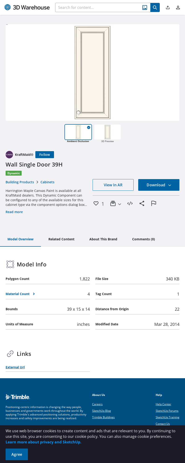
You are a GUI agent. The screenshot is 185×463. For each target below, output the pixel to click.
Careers (97, 404)
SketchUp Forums (167, 411)
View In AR (113, 184)
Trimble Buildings (103, 417)
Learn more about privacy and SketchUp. (43, 442)
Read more (14, 212)
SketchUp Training (167, 417)
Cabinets (47, 182)
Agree (16, 454)
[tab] (20, 239)
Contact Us (163, 424)
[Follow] (44, 154)
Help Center (163, 404)
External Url (15, 367)
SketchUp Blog (101, 411)
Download (159, 184)
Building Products (20, 182)
